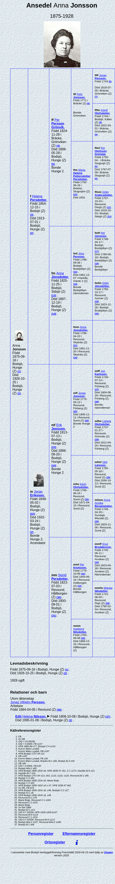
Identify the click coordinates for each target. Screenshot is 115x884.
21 (75, 345)
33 (79, 586)
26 (86, 420)
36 (59, 709)
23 (53, 447)
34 (96, 562)
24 (53, 465)
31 (53, 615)
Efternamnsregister (78, 834)
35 (83, 638)
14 (53, 313)
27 (96, 389)
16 (75, 284)
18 (96, 263)
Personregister (41, 834)
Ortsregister (55, 842)
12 (109, 216)
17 (96, 251)
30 (58, 597)
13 (53, 295)
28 (96, 401)
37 (107, 716)
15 (75, 272)
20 (96, 313)
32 (83, 574)
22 (32, 513)
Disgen (108, 852)
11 (109, 207)
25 (75, 411)
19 (96, 301)
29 (96, 439)
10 (75, 194)
